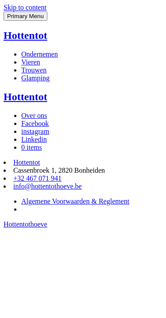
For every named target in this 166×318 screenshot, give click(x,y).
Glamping (35, 78)
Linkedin (34, 139)
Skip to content (25, 7)
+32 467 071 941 (37, 178)
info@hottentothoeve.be (47, 186)
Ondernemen (39, 54)
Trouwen (33, 70)
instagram (35, 131)
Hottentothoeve (25, 224)
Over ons (34, 115)
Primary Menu (25, 16)
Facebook (35, 123)
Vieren (30, 62)
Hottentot (25, 35)
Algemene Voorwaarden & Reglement (75, 201)
